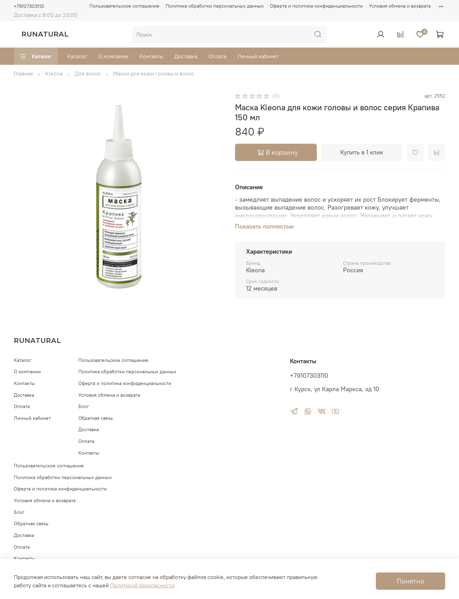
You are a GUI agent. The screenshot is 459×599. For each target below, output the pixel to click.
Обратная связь (95, 418)
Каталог (36, 56)
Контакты (151, 56)
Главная (23, 73)
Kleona (53, 73)
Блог (83, 406)
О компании (113, 56)
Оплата (217, 56)
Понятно (410, 581)
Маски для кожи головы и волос (153, 73)
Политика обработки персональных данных (215, 6)
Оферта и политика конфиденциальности (316, 6)
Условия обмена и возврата (400, 6)
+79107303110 (29, 6)
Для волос (88, 73)
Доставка (185, 56)
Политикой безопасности (142, 585)
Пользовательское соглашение (124, 6)
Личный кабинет (258, 56)
